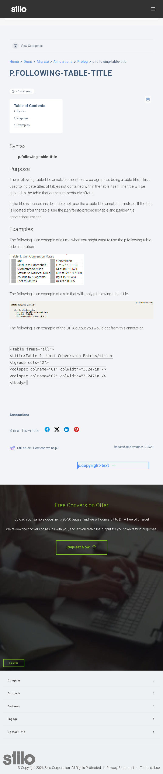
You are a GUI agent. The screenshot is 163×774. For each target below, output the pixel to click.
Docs (28, 62)
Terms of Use (150, 768)
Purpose (22, 118)
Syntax (21, 111)
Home (14, 62)
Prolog (82, 62)
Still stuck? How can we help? (34, 448)
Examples (23, 125)
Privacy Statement (120, 768)
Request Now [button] (81, 547)
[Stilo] (19, 9)
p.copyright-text (96, 465)
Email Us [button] (13, 663)
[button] (153, 9)
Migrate (43, 62)
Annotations (62, 62)
